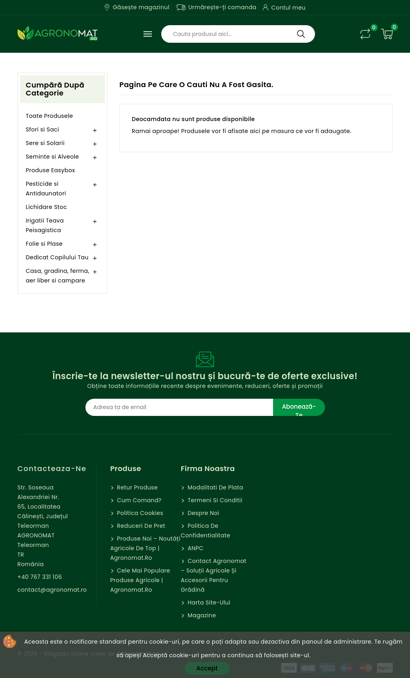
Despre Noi (202, 513)
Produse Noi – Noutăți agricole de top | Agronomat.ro (145, 548)
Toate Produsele (49, 116)
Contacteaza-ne (52, 468)
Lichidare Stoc (46, 207)
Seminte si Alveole (52, 157)
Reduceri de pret (140, 526)
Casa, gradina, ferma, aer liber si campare (57, 275)
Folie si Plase (44, 244)
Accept (207, 668)
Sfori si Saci (42, 129)
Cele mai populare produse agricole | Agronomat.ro (140, 580)
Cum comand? (138, 500)
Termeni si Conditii (214, 500)
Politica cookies (139, 513)
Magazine (201, 615)
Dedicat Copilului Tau (57, 257)
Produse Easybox (50, 170)
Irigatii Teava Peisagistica (45, 225)
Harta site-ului (208, 602)
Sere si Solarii (45, 143)
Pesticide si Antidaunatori (46, 188)
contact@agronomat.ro (52, 590)
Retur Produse (136, 487)
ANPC (195, 548)
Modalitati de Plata (214, 487)
